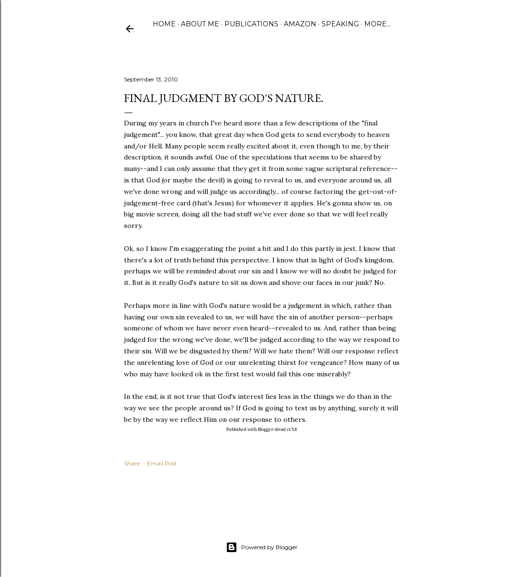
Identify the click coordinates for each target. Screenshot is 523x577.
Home (164, 24)
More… (377, 24)
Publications (251, 24)
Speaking (340, 24)
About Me (200, 24)
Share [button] (132, 463)
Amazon (300, 24)
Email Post (162, 463)
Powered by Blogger (262, 547)
